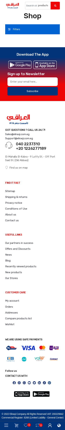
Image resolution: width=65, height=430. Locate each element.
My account (12, 300)
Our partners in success (19, 243)
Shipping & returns (16, 197)
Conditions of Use (16, 208)
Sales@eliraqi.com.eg (17, 134)
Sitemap (10, 191)
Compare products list (18, 318)
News (8, 254)
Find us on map (16, 167)
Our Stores (11, 278)
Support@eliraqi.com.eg (19, 138)
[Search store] (31, 5)
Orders (9, 306)
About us (10, 214)
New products (13, 272)
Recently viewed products (20, 266)
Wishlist (9, 324)
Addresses (11, 312)
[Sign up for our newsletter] (32, 81)
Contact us (12, 220)
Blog (8, 260)
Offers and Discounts (18, 248)
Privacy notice (13, 202)
